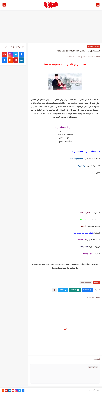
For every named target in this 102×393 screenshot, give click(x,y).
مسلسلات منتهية (93, 46)
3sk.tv (83, 390)
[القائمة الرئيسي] (97, 5)
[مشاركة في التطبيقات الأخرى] (54, 290)
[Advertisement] (51, 26)
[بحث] (4, 5)
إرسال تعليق (93, 367)
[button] (87, 290)
